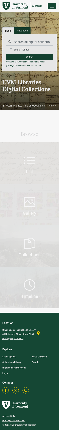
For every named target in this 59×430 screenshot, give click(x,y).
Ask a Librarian (39, 356)
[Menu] (51, 6)
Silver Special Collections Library (11, 359)
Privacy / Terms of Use (13, 420)
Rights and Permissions (14, 367)
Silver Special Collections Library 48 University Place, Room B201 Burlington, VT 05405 (19, 334)
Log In (5, 373)
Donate (35, 362)
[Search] (29, 42)
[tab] (22, 30)
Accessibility (8, 416)
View (52, 105)
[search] (29, 57)
